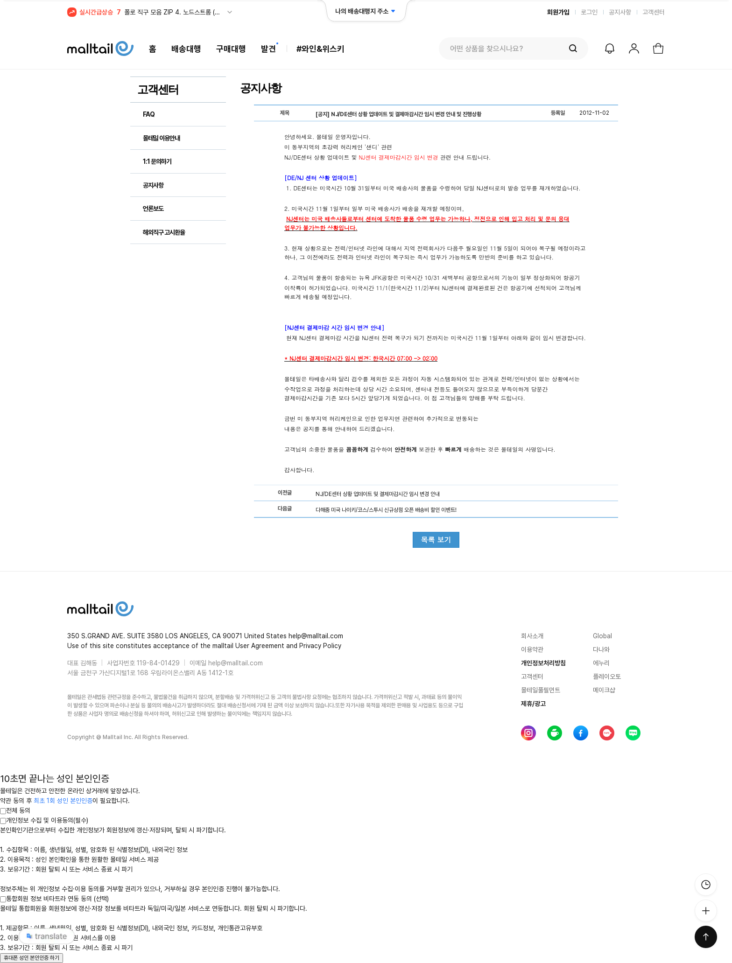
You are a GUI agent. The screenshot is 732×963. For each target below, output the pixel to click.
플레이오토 (607, 676)
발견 (268, 49)
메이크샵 (604, 690)
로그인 (589, 12)
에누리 (601, 663)
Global (602, 636)
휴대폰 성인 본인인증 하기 (31, 958)
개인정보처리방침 (543, 663)
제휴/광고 (533, 703)
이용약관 (532, 649)
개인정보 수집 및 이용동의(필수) (44, 820)
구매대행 (231, 49)
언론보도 (153, 208)
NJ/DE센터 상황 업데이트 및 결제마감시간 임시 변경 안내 (378, 494)
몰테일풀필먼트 (540, 690)
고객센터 (653, 12)
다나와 (601, 649)
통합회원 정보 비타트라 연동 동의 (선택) (54, 898)
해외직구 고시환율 (164, 232)
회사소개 (532, 636)
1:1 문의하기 (157, 161)
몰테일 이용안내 (161, 138)
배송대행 (186, 49)
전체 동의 (15, 810)
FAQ (149, 114)
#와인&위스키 (320, 49)
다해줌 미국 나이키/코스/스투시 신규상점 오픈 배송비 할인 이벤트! (386, 510)
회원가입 (558, 12)
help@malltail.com (235, 663)
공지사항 (620, 12)
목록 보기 (436, 539)
